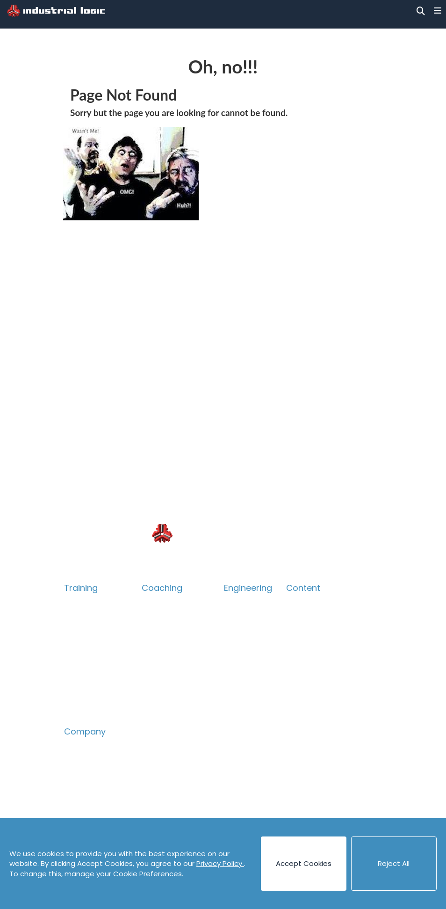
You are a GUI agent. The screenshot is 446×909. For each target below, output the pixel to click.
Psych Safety (88, 680)
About (75, 747)
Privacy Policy (220, 863)
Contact (79, 793)
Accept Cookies (303, 863)
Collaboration (89, 665)
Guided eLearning (96, 711)
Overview (81, 603)
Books (297, 618)
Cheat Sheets (311, 665)
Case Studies (309, 649)
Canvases (304, 634)
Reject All (394, 863)
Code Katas (307, 680)
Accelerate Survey (176, 665)
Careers (79, 777)
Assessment (164, 680)
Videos (298, 711)
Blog (294, 603)
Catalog (79, 618)
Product (79, 649)
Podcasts (303, 696)
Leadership (162, 649)
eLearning (82, 696)
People (77, 762)
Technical (82, 634)
